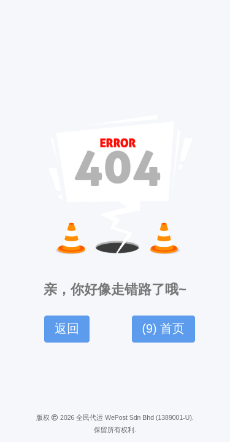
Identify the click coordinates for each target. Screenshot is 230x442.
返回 (67, 328)
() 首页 (163, 328)
